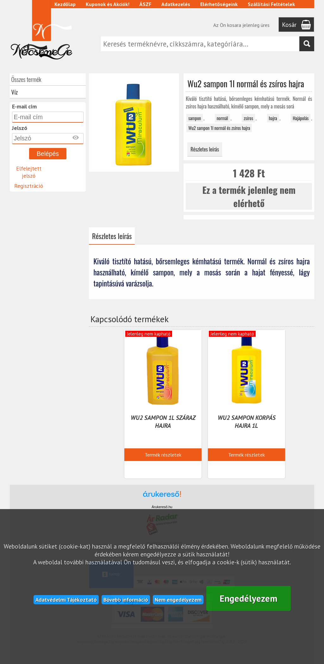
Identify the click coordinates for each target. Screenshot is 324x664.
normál (222, 118)
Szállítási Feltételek (271, 4)
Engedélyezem (248, 598)
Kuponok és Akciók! (107, 4)
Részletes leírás (204, 149)
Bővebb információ (125, 599)
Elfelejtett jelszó (28, 172)
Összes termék (26, 79)
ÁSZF (145, 4)
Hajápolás (300, 118)
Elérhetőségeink (219, 4)
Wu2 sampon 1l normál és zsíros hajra (219, 128)
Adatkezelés (175, 4)
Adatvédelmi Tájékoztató (66, 599)
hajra (273, 118)
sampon (194, 118)
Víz (14, 91)
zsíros (248, 118)
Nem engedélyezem (178, 599)
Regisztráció (28, 185)
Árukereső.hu (162, 507)
